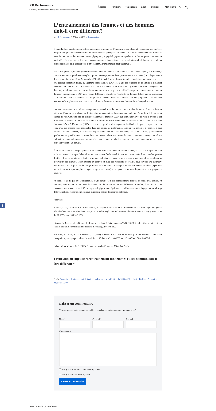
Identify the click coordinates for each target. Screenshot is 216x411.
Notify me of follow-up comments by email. (81, 370)
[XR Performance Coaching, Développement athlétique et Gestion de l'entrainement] (53, 6)
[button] (107, 6)
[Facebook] (2, 205)
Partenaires (116, 7)
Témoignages (131, 7)
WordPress (52, 407)
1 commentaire (94, 37)
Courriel (96, 320)
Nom (62, 320)
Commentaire (66, 332)
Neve (31, 407)
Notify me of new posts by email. (76, 376)
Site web (129, 320)
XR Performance (63, 37)
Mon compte (170, 7)
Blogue (144, 7)
